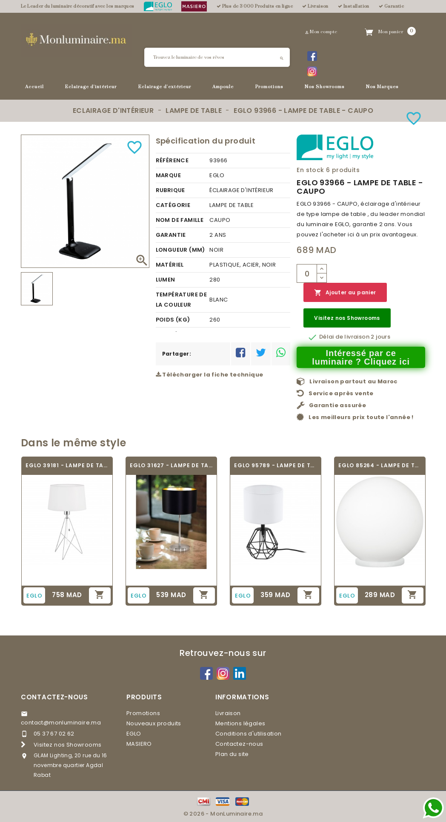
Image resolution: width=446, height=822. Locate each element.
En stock (310, 170)
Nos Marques (382, 87)
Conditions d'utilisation (248, 734)
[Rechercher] (217, 57)
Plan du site (232, 754)
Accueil (34, 87)
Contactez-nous (54, 697)
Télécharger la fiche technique (209, 375)
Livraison (228, 713)
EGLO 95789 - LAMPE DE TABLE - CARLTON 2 (275, 465)
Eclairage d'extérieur (164, 87)
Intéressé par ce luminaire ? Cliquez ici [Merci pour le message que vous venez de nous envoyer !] (361, 357)
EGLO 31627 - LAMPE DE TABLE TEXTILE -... (171, 465)
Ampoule (223, 87)
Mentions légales (240, 723)
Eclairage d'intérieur (91, 87)
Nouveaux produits (153, 723)
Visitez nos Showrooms (347, 318)
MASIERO (139, 744)
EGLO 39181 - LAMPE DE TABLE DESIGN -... (67, 465)
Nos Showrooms (325, 87)
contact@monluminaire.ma (61, 723)
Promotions (269, 87)
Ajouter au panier (345, 293)
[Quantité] (307, 273)
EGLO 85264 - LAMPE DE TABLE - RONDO (379, 465)
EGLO (133, 734)
